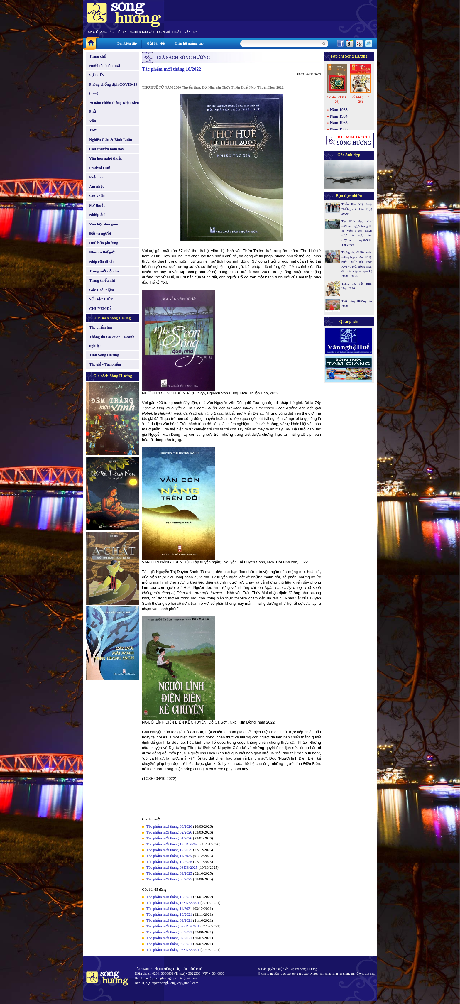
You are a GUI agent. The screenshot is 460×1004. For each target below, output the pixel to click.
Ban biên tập (127, 43)
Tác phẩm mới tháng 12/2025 (169, 850)
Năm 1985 (339, 123)
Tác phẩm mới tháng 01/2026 (169, 838)
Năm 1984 (339, 116)
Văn (92, 121)
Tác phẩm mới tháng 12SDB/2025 (172, 844)
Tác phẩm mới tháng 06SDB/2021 (172, 949)
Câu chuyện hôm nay (106, 149)
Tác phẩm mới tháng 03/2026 (169, 826)
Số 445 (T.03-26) (337, 99)
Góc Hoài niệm (101, 290)
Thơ (92, 130)
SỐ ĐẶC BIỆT (101, 299)
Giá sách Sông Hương (113, 318)
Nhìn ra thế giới (102, 252)
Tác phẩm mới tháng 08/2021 (169, 932)
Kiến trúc (97, 177)
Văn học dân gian (103, 224)
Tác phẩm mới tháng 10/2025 (169, 861)
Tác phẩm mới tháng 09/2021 (169, 920)
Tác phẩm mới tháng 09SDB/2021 (172, 926)
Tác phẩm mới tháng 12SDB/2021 (172, 902)
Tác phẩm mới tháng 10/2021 (169, 914)
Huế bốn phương (103, 243)
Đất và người (100, 233)
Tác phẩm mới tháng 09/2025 (169, 873)
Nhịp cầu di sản (102, 261)
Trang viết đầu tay (104, 271)
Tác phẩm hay (101, 327)
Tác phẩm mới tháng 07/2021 (169, 938)
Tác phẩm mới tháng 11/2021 (169, 908)
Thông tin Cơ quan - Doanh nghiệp (111, 341)
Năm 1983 (339, 110)
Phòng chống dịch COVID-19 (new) (113, 88)
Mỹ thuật (97, 205)
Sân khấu (97, 196)
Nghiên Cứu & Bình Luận (110, 139)
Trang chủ (97, 56)
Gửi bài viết (156, 43)
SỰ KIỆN (96, 75)
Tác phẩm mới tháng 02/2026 (169, 832)
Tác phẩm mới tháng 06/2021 (169, 944)
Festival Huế (99, 167)
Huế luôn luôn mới (104, 65)
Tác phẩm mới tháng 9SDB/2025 (172, 867)
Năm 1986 (339, 129)
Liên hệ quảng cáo (189, 43)
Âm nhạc (96, 186)
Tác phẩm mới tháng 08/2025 (169, 879)
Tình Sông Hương (104, 355)
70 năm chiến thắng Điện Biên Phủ (114, 107)
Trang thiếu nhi (102, 280)
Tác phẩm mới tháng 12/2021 (169, 897)
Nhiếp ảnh (97, 214)
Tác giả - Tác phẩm (105, 364)
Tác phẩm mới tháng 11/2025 (169, 855)
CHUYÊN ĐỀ (100, 308)
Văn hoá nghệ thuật (105, 158)
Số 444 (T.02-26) (360, 99)
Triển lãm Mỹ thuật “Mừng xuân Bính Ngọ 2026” (356, 208)
